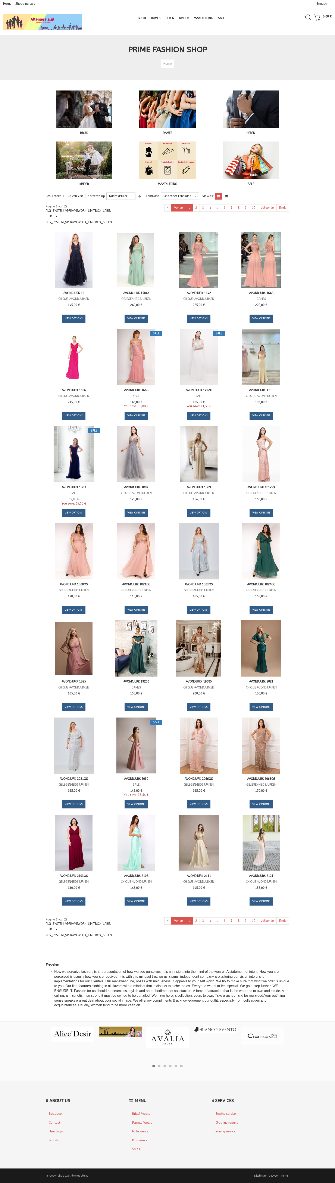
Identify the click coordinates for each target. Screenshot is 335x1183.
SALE (251, 184)
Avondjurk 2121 (261, 876)
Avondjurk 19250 (136, 681)
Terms (284, 1175)
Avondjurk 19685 (199, 681)
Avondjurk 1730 (261, 390)
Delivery (274, 1175)
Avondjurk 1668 (136, 390)
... (217, 208)
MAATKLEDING (167, 184)
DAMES (167, 133)
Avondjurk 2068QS (261, 779)
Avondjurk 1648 (261, 293)
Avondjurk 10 (73, 293)
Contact (54, 1123)
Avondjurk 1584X (136, 293)
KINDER (84, 184)
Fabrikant (152, 196)
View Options (74, 318)
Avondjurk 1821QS (136, 584)
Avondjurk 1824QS (261, 584)
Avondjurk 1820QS (74, 584)
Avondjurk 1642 (199, 293)
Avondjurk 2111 (199, 876)
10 (253, 208)
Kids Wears (139, 1140)
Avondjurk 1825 (74, 681)
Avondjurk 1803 (74, 487)
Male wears (140, 1131)
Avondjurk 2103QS (74, 876)
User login (56, 1131)
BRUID (84, 133)
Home (7, 4)
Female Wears (142, 1123)
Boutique (55, 1114)
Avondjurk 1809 (199, 487)
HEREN (251, 133)
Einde (283, 208)
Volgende (267, 208)
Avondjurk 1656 (74, 390)
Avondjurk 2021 (261, 681)
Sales (136, 1149)
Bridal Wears (141, 1114)
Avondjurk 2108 (136, 876)
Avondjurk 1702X (199, 390)
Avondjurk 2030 (136, 779)
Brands (54, 1140)
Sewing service (226, 1114)
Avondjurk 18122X (261, 487)
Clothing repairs (227, 1123)
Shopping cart (25, 4)
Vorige (178, 208)
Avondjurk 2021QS (74, 779)
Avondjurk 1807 (136, 487)
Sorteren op (96, 196)
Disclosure (260, 1175)
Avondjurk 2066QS (199, 779)
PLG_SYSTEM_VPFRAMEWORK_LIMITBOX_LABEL (78, 211)
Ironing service (225, 1131)
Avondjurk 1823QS (199, 584)
